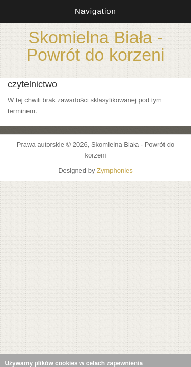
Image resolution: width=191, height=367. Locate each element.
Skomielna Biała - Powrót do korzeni (95, 46)
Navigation (95, 11)
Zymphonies (115, 170)
